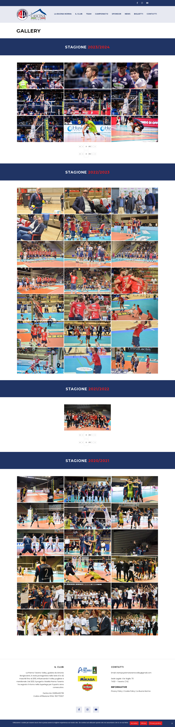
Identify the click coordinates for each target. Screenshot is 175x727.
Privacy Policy (116, 691)
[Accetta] (172, 723)
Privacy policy (155, 723)
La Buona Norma (143, 691)
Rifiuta (143, 723)
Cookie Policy (129, 691)
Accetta (134, 723)
